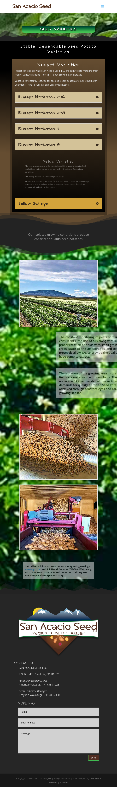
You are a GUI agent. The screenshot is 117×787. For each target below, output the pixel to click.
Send (94, 757)
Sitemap (64, 782)
